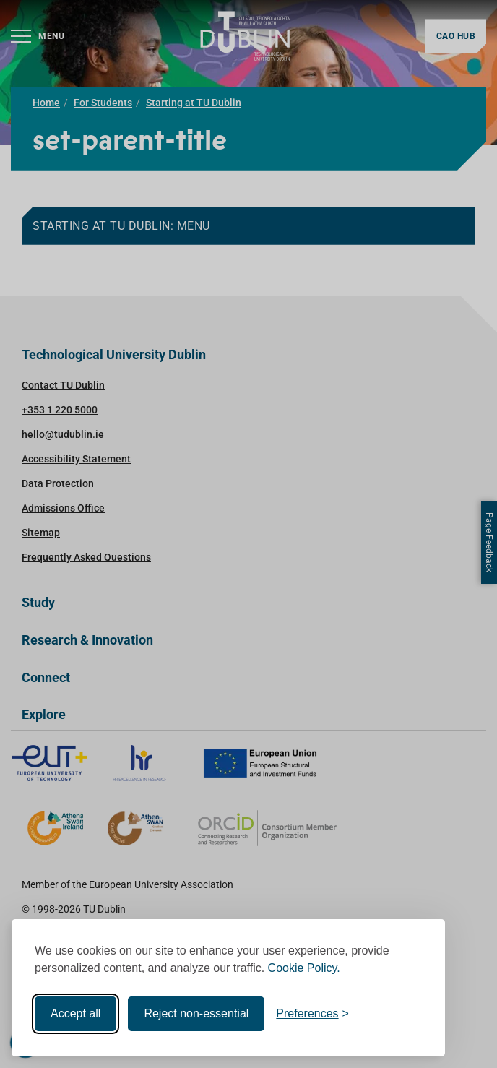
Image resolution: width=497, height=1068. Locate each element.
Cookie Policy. (304, 968)
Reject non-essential (196, 1013)
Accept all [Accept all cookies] (75, 1013)
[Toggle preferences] (312, 1013)
